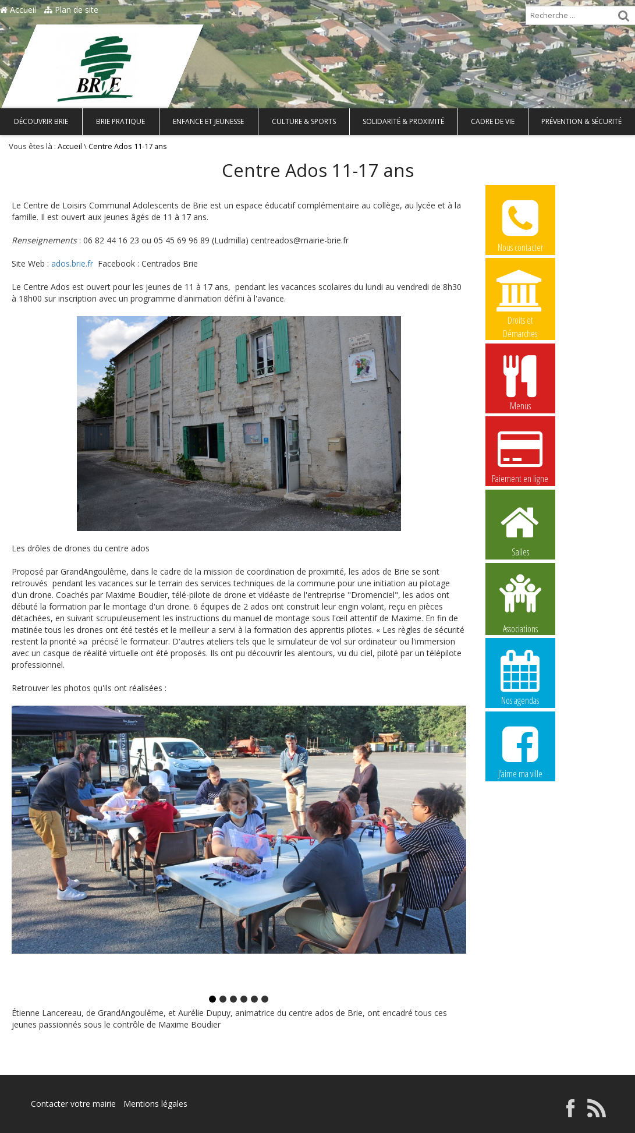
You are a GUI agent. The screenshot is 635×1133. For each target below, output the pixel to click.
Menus (520, 382)
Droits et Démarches (520, 297)
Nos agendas (520, 677)
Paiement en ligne (520, 455)
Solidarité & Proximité (403, 121)
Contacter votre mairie (73, 1103)
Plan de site (71, 9)
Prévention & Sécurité (581, 121)
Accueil (18, 9)
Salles (520, 528)
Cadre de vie (493, 121)
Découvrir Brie (41, 121)
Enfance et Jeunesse (208, 121)
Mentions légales (155, 1103)
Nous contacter (520, 224)
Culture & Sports (304, 121)
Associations (520, 602)
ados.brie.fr (72, 263)
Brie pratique (120, 121)
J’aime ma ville (520, 750)
